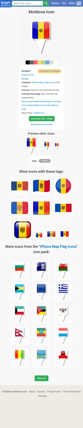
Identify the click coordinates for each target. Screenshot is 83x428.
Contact (41, 391)
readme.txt (38, 113)
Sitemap (42, 396)
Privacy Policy (54, 391)
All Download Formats (42, 124)
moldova (45, 161)
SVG (64, 3)
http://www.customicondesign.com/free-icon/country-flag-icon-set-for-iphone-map (42, 105)
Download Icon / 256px (42, 118)
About (32, 391)
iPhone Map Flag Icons (43, 82)
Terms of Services (72, 391)
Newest (55, 3)
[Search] (46, 3)
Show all (41, 378)
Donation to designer (51, 71)
